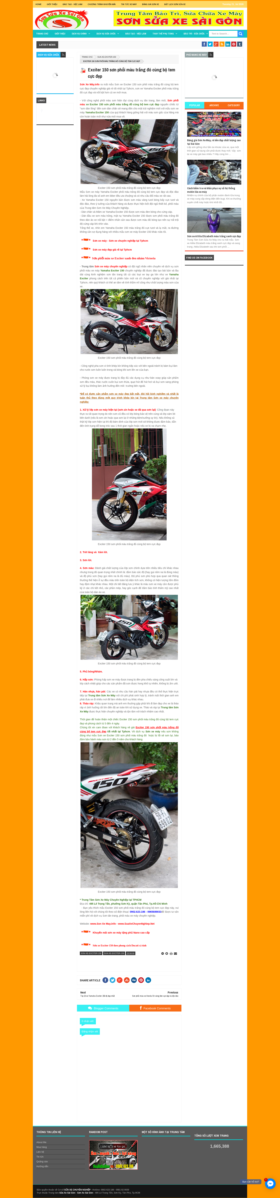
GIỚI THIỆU (52, 4)
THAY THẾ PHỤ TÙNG (163, 33)
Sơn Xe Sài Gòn (85, 1193)
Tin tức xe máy (129, 4)
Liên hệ (40, 1152)
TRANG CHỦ (42, 33)
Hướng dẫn (42, 1166)
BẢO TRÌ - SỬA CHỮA (194, 33)
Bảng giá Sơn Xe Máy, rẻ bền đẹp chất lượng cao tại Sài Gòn (214, 142)
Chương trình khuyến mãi (102, 4)
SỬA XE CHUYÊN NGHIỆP (77, 1190)
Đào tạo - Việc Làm (72, 4)
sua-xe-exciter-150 (107, 57)
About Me (41, 1142)
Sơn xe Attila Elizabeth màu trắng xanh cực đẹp (214, 236)
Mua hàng (41, 1147)
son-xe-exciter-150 (91, 953)
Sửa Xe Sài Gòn (67, 1193)
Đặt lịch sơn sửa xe (175, 4)
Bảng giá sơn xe (150, 4)
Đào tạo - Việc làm (135, 33)
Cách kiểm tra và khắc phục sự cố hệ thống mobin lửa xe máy (211, 190)
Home (38, 4)
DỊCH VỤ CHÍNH (79, 33)
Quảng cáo (42, 1161)
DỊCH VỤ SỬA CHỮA (106, 33)
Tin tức (40, 1156)
